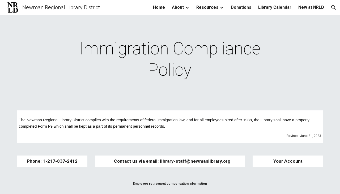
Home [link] (159, 7)
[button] (333, 7)
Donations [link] (241, 7)
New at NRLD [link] (311, 7)
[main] (170, 59)
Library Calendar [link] (274, 7)
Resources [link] (207, 7)
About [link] (178, 7)
